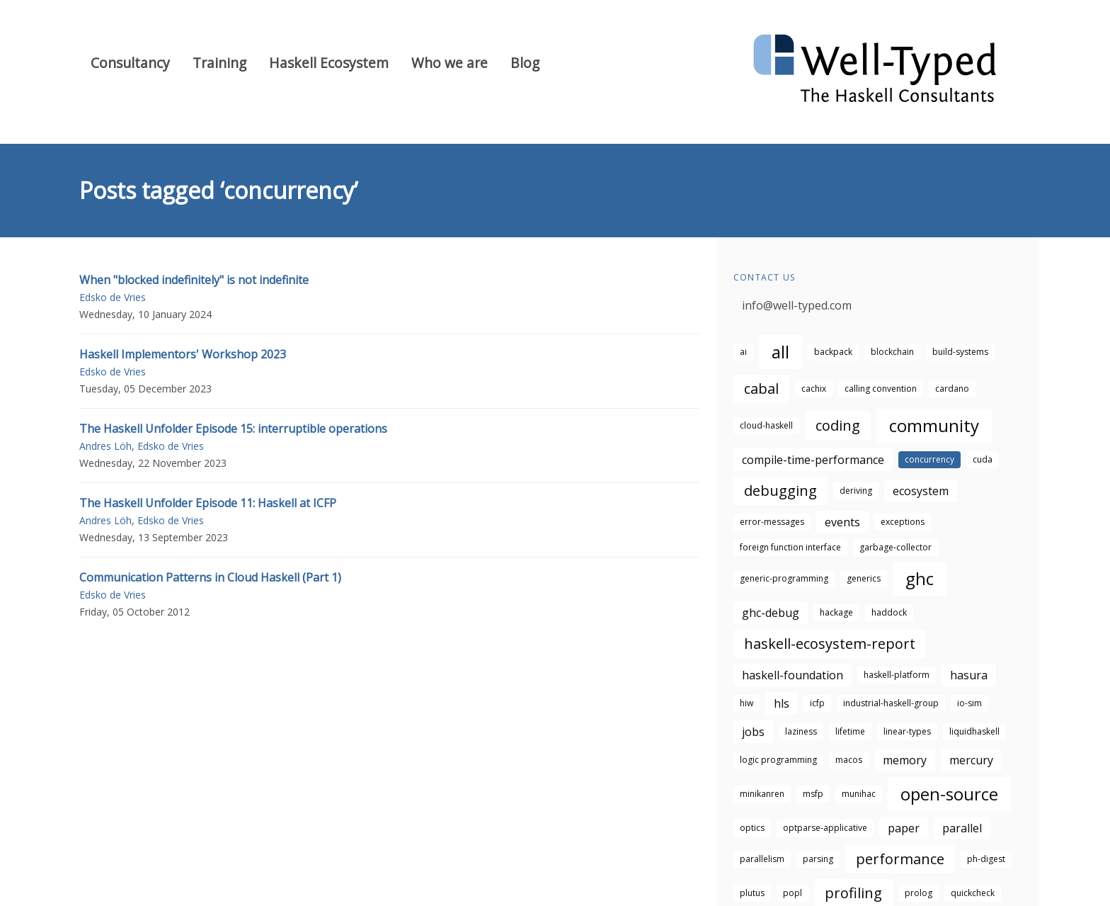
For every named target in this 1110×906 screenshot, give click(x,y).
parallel (962, 828)
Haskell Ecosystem (329, 62)
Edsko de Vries (112, 297)
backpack (833, 352)
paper (904, 828)
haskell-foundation (792, 675)
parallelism (762, 859)
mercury (971, 760)
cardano (952, 389)
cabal (761, 388)
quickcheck (973, 893)
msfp (813, 794)
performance (900, 858)
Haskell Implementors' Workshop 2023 (182, 354)
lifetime (850, 731)
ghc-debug (770, 613)
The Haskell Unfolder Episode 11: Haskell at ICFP (207, 503)
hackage (836, 612)
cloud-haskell (766, 425)
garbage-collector (895, 547)
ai (743, 352)
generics (864, 578)
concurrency (929, 459)
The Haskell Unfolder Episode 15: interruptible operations (233, 428)
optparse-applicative (825, 828)
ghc (919, 578)
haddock (889, 612)
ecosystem (921, 491)
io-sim (969, 703)
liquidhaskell (974, 731)
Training (219, 62)
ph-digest (986, 859)
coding (838, 425)
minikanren (762, 794)
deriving (856, 491)
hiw (746, 703)
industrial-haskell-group (891, 703)
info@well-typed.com (797, 305)
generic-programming (784, 578)
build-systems (960, 352)
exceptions (903, 522)
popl (792, 893)
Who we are (449, 62)
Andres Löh (105, 446)
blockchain (892, 352)
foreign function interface (790, 547)
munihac (859, 794)
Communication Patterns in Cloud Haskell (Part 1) (210, 577)
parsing (818, 859)
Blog (524, 62)
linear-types (907, 731)
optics (752, 828)
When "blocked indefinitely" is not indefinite (194, 280)
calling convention (881, 389)
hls (781, 703)
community (934, 425)
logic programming (778, 760)
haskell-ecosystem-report (829, 643)
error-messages (772, 522)
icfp (817, 703)
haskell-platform (896, 675)
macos (848, 760)
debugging (780, 490)
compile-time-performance (813, 460)
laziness (801, 731)
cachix (813, 389)
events (842, 522)
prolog (918, 893)
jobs (753, 732)
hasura (969, 675)
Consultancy (130, 62)
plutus (752, 893)
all (780, 351)
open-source (949, 793)
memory (905, 760)
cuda (982, 459)
